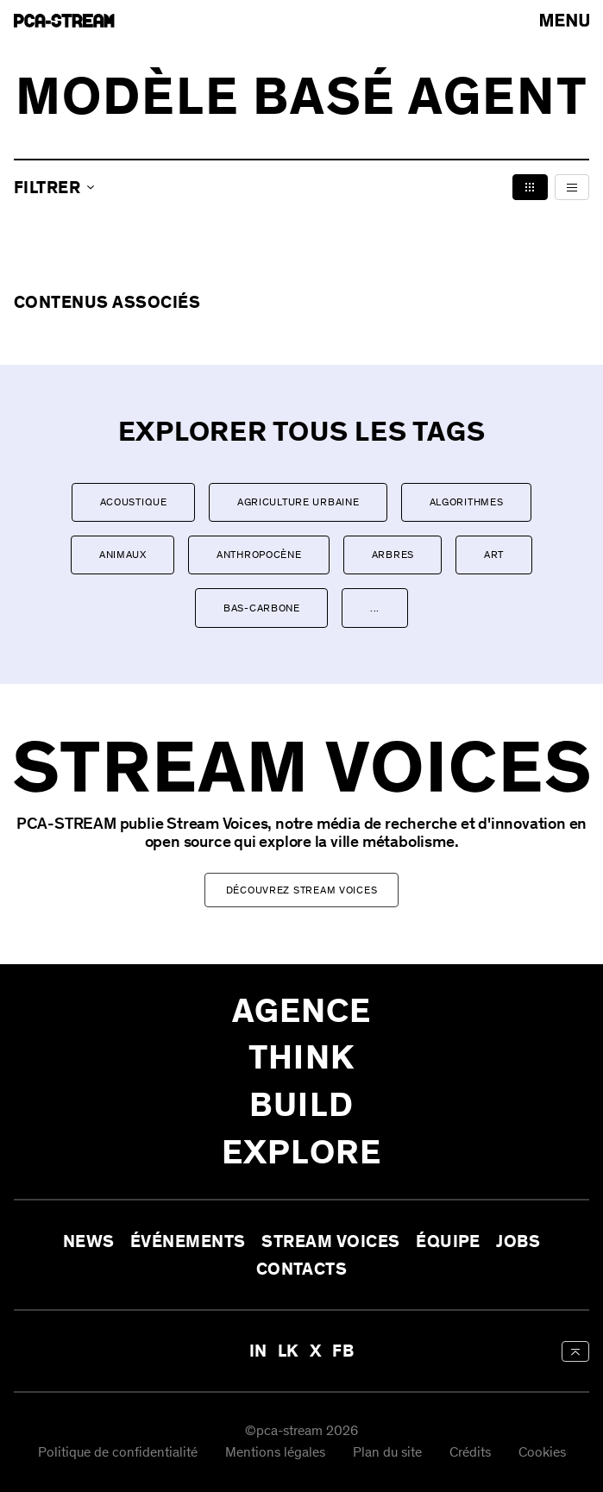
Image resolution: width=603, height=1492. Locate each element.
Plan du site (387, 1454)
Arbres (393, 555)
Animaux (123, 555)
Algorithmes (467, 502)
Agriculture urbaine (298, 502)
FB (343, 1351)
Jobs (518, 1241)
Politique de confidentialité (118, 1454)
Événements (188, 1241)
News (89, 1241)
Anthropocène (259, 555)
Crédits (470, 1454)
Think (301, 1058)
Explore (301, 1152)
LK (288, 1351)
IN (258, 1351)
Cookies (542, 1454)
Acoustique (133, 502)
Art (494, 555)
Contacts (302, 1269)
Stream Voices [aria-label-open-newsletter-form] (330, 1241)
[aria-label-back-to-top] (575, 1351)
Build (301, 1105)
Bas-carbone (261, 608)
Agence (302, 1011)
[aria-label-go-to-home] (64, 21)
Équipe (448, 1241)
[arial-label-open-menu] (564, 20)
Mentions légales (275, 1454)
